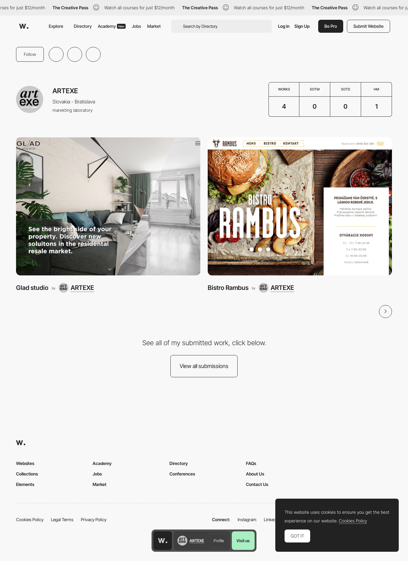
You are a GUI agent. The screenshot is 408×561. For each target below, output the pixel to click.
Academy (112, 26)
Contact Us (257, 484)
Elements (25, 484)
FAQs (251, 463)
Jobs (136, 26)
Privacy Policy (93, 519)
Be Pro (330, 26)
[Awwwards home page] (162, 540)
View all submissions (204, 366)
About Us (255, 473)
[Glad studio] (108, 206)
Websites (25, 463)
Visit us (243, 540)
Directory (83, 26)
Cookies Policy (30, 519)
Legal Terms (62, 519)
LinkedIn (272, 519)
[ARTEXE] (76, 288)
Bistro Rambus (228, 287)
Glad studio (32, 287)
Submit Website (368, 26)
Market (154, 26)
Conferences (182, 473)
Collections (27, 473)
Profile (219, 540)
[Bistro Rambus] (300, 206)
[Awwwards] (23, 26)
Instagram (247, 519)
